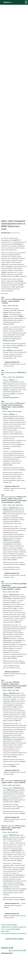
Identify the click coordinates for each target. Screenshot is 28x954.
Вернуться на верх (14, 939)
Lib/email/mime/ (15, 233)
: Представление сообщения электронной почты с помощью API (13, 927)
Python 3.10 (7, 948)
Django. (7, 2)
